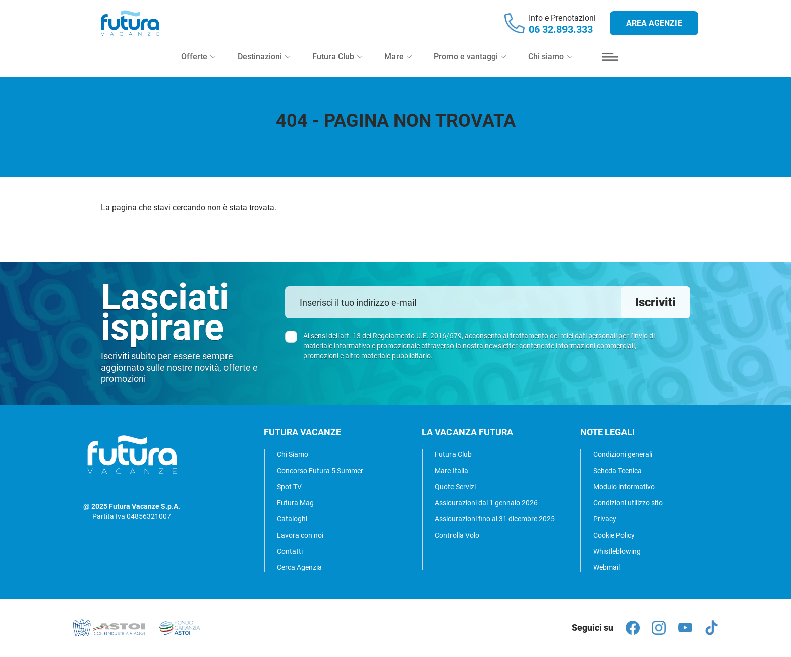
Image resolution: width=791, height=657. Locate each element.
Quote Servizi (455, 487)
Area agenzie (654, 28)
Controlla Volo (457, 535)
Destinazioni (264, 66)
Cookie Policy (614, 535)
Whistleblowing (617, 551)
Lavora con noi (300, 535)
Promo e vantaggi (470, 66)
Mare (398, 66)
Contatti (290, 551)
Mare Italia (451, 471)
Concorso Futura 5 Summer (320, 471)
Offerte (198, 66)
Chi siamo (550, 66)
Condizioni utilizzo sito (628, 503)
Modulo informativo (624, 487)
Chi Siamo (292, 454)
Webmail (606, 567)
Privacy (604, 519)
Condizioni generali (622, 454)
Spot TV (289, 487)
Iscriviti (655, 302)
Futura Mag (295, 503)
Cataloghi (292, 519)
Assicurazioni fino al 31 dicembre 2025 (495, 519)
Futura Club (453, 454)
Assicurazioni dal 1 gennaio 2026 (486, 503)
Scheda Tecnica (617, 471)
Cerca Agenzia (299, 567)
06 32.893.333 (561, 34)
